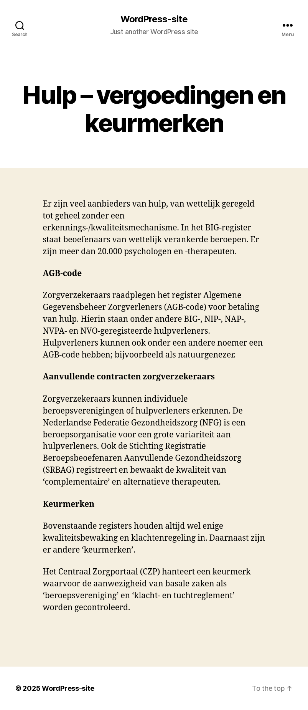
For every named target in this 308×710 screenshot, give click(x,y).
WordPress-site (153, 19)
